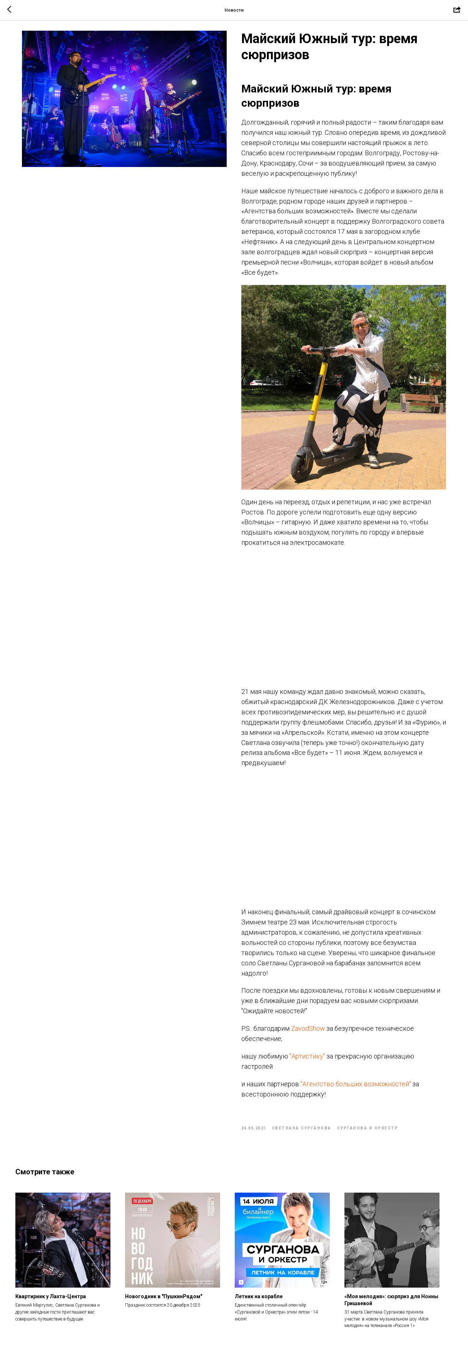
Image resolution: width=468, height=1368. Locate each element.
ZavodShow (308, 1032)
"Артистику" (307, 1060)
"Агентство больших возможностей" (356, 1088)
